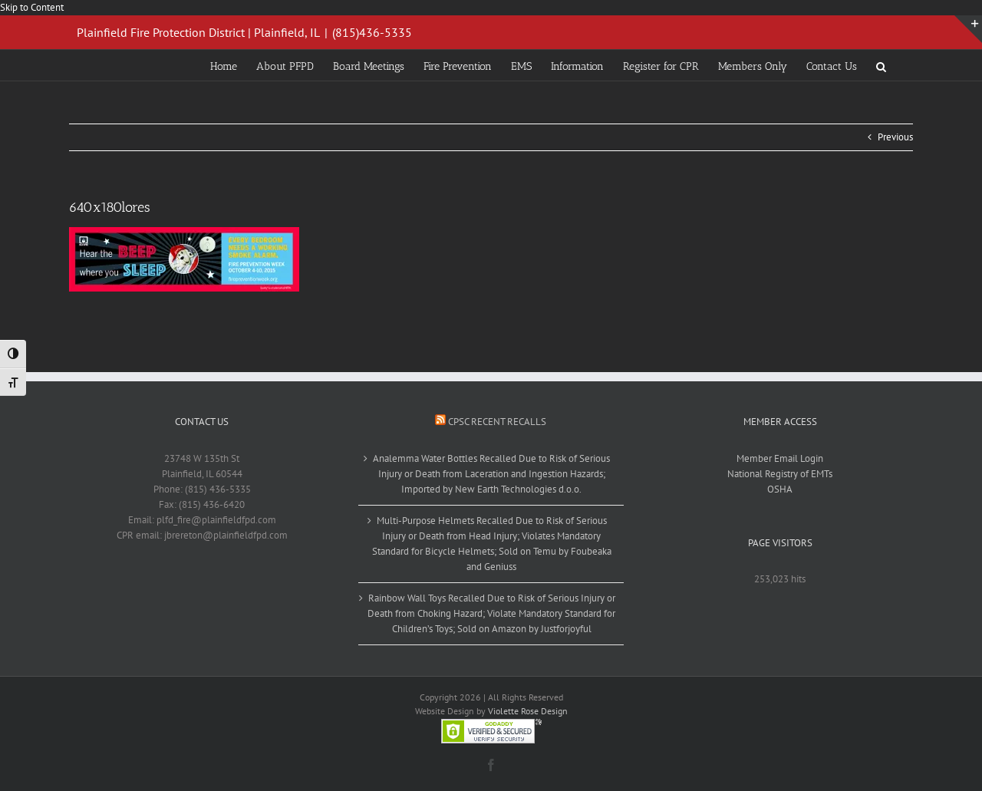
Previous (895, 136)
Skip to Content (32, 7)
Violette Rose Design (528, 711)
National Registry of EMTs (779, 473)
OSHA (780, 489)
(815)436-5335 (372, 32)
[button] (881, 65)
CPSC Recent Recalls (497, 421)
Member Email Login (779, 458)
